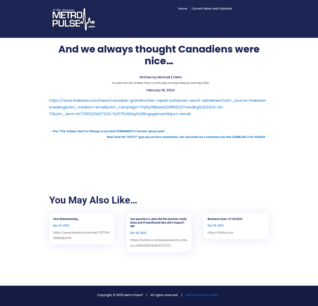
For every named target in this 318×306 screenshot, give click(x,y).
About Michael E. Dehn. (202, 295)
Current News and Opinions (212, 9)
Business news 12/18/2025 (225, 219)
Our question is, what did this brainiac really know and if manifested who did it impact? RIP (158, 222)
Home (182, 9)
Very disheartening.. (66, 219)
